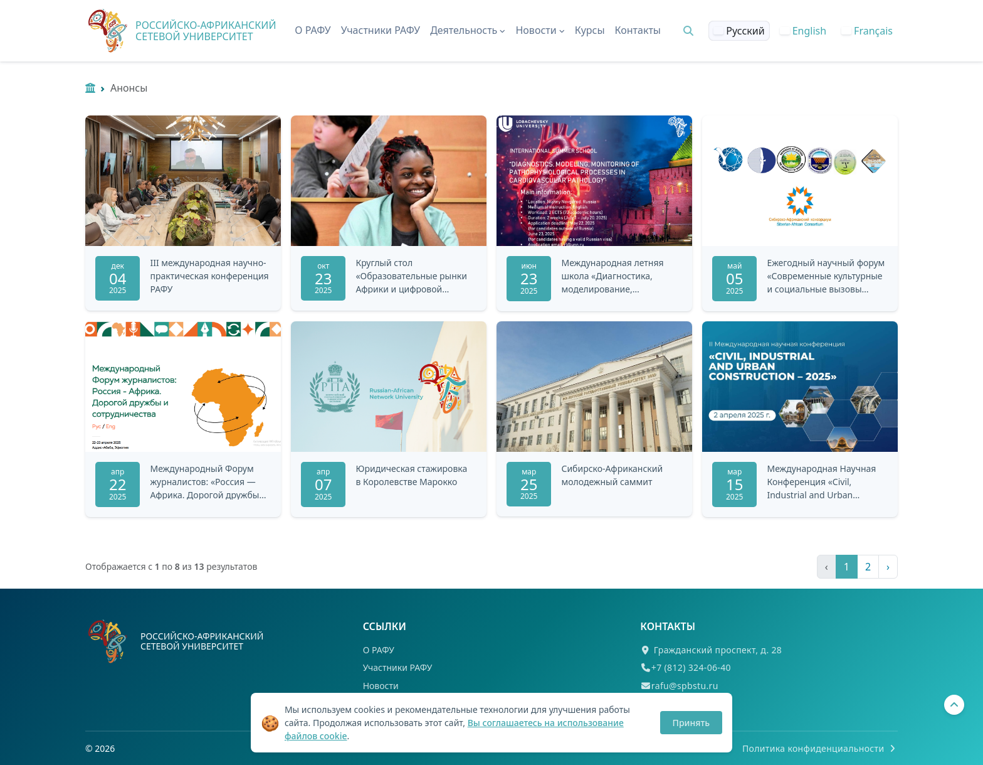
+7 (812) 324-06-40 (691, 667)
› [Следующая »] (888, 567)
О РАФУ (312, 30)
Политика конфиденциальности (820, 748)
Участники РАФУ (381, 30)
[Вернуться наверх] (954, 705)
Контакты (638, 30)
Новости (381, 686)
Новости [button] (539, 30)
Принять (691, 723)
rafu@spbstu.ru (684, 686)
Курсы (590, 30)
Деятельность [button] (467, 30)
